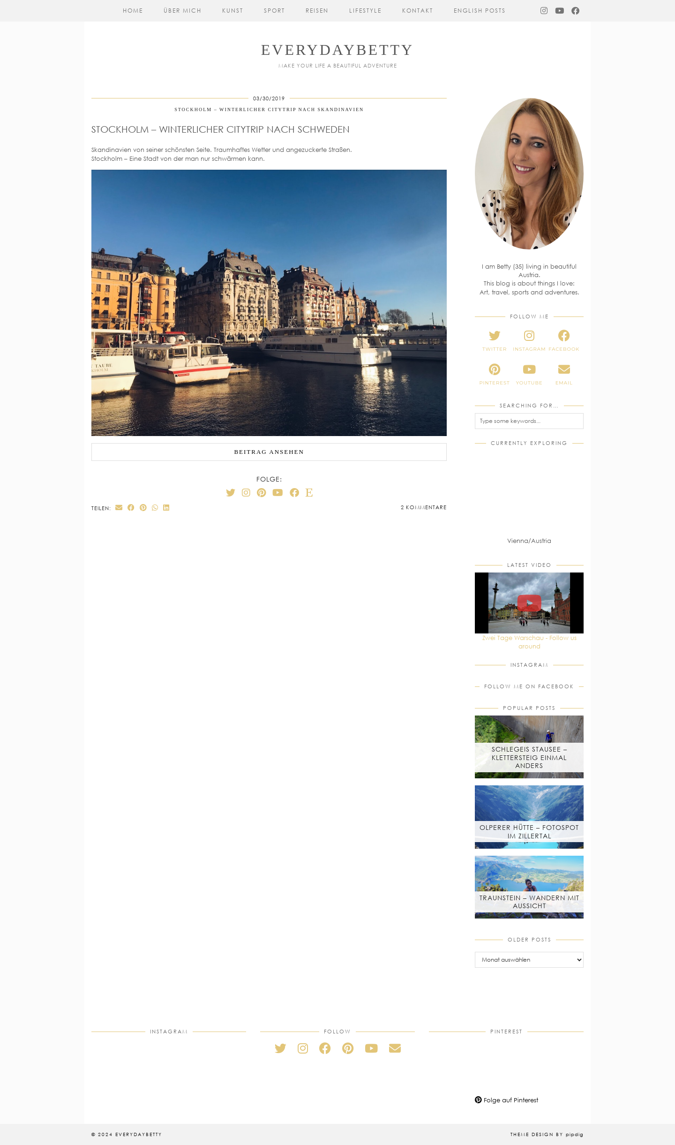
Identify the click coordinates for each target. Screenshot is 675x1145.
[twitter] (494, 341)
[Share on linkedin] (166, 507)
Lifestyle (365, 10)
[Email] (395, 1048)
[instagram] (529, 341)
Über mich (183, 10)
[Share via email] (119, 507)
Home (133, 10)
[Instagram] (544, 11)
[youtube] (529, 374)
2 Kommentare (424, 507)
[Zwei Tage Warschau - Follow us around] (529, 602)
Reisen (317, 10)
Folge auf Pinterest (506, 1100)
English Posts (480, 10)
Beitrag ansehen (269, 451)
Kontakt (417, 10)
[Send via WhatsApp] (155, 507)
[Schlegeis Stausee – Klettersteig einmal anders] (529, 747)
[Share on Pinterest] (143, 507)
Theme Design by (547, 1134)
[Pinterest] (261, 492)
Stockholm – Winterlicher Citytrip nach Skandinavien (269, 109)
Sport (274, 10)
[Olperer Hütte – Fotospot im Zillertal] (529, 816)
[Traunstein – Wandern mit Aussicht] (529, 887)
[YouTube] (560, 11)
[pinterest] (494, 374)
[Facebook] (575, 11)
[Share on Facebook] (131, 507)
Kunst (232, 10)
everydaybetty (337, 49)
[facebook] (564, 341)
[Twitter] (230, 492)
